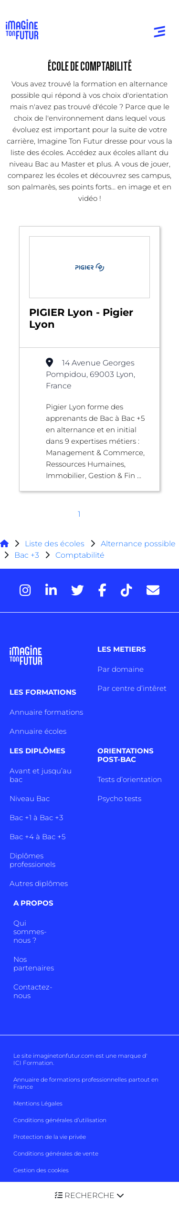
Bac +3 (26, 555)
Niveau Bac (30, 798)
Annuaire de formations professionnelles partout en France (85, 1083)
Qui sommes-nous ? (30, 931)
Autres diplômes (39, 883)
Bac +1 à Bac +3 (36, 817)
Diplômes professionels (32, 860)
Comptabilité (80, 555)
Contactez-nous (33, 991)
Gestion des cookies (41, 1170)
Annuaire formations (46, 712)
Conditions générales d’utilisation (59, 1120)
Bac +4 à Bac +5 (37, 836)
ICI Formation (33, 1062)
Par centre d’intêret (132, 688)
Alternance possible (138, 543)
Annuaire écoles (38, 731)
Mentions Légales (38, 1103)
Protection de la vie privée (49, 1136)
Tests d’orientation (129, 779)
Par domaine (120, 669)
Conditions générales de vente (55, 1153)
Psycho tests (119, 798)
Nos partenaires (33, 963)
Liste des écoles (54, 543)
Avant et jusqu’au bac (41, 775)
